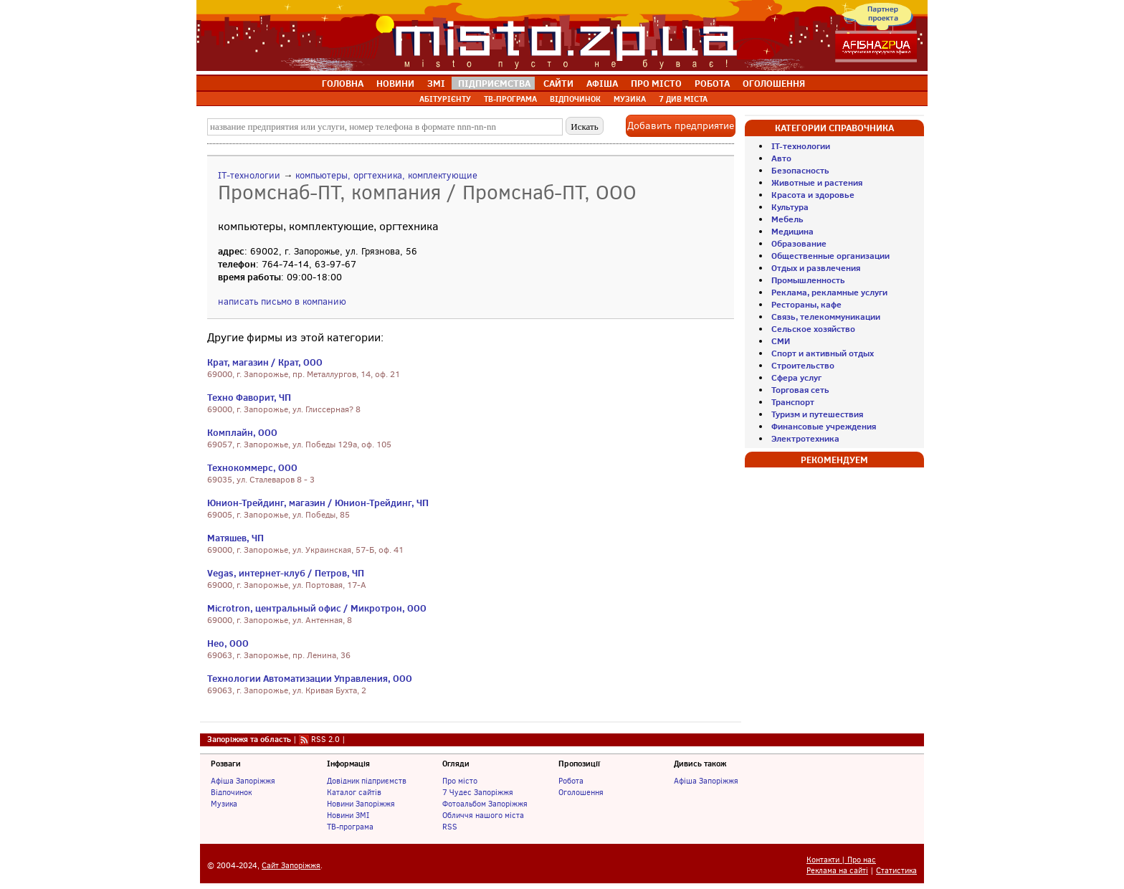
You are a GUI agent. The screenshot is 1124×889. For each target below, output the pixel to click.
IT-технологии (249, 175)
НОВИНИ (395, 83)
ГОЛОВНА (342, 83)
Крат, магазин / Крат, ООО (265, 362)
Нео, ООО (228, 643)
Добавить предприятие (680, 126)
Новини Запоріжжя (361, 804)
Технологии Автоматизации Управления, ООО (309, 678)
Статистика (896, 870)
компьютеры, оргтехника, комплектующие (386, 175)
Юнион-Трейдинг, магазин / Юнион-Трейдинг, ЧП (318, 502)
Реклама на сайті (837, 870)
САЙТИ (558, 83)
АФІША (602, 83)
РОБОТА (712, 83)
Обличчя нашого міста (483, 815)
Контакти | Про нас (841, 860)
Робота (571, 781)
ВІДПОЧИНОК (575, 99)
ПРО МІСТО (656, 83)
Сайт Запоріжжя (291, 865)
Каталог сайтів (354, 792)
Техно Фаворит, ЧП (249, 397)
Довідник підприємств (366, 781)
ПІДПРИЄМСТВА (494, 83)
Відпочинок (231, 792)
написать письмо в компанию (282, 301)
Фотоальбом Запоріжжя (485, 804)
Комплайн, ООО (242, 432)
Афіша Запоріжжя (243, 781)
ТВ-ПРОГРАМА (510, 99)
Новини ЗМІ (348, 815)
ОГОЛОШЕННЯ (774, 83)
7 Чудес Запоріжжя (477, 792)
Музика (224, 804)
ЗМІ (436, 83)
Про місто (459, 781)
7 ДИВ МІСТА (683, 99)
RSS (449, 827)
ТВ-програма (350, 827)
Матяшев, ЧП (235, 537)
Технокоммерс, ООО (252, 467)
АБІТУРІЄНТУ (445, 99)
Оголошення (581, 792)
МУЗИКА (630, 99)
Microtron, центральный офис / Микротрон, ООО (317, 608)
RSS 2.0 (325, 739)
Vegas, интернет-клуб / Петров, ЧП (285, 572)
